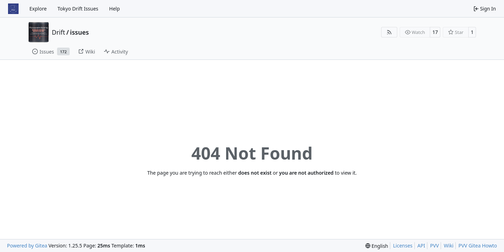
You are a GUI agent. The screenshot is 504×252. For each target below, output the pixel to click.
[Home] (13, 8)
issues (79, 32)
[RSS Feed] (389, 32)
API (421, 245)
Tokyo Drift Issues (77, 8)
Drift (58, 32)
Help (114, 8)
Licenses (403, 245)
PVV (434, 245)
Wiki (449, 245)
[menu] (376, 246)
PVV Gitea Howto (477, 245)
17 (435, 32)
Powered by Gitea (27, 245)
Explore (38, 8)
